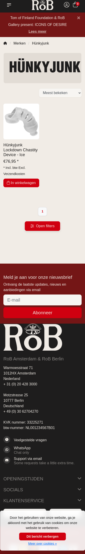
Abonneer (42, 312)
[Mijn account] (66, 5)
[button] (10, 5)
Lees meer (37, 31)
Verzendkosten (14, 174)
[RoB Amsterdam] (42, 5)
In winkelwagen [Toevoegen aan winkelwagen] (21, 183)
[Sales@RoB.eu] (42, 461)
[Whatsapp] (42, 450)
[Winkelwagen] (75, 5)
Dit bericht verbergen (42, 536)
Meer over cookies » (42, 543)
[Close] (79, 17)
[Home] (5, 43)
